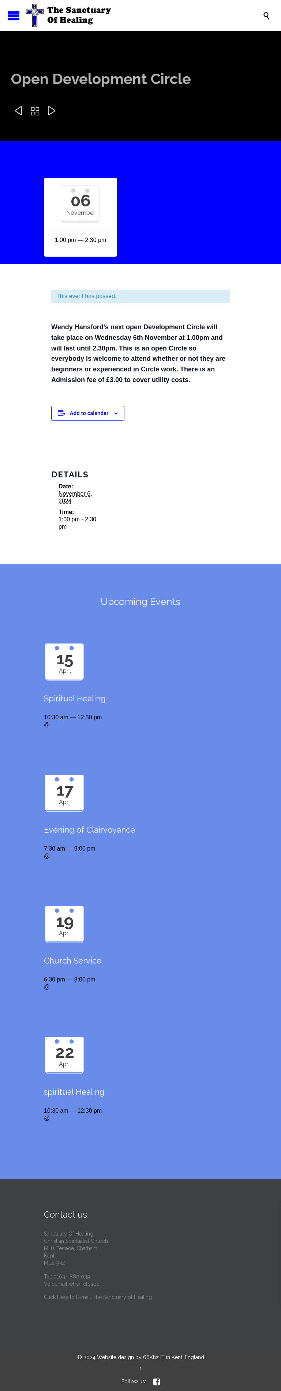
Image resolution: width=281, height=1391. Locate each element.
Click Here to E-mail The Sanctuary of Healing (98, 1297)
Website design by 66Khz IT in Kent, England (150, 1357)
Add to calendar (89, 413)
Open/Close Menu (13, 15)
